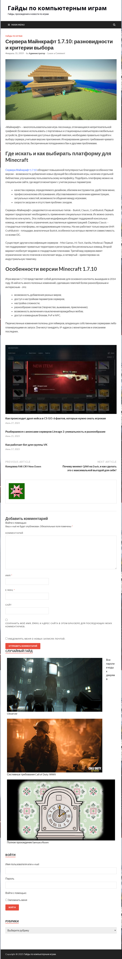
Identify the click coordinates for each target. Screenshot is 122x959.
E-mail (10, 590)
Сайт (8, 604)
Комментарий (14, 533)
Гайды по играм (13, 36)
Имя (8, 575)
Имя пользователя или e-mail (22, 864)
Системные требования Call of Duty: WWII (31, 774)
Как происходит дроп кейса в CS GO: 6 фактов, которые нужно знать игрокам (55, 418)
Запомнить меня (17, 899)
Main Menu (18, 24)
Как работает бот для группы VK (26, 444)
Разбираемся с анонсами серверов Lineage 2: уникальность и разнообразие (55, 431)
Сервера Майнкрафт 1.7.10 (21, 169)
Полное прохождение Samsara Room (28, 842)
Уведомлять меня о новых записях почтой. (36, 638)
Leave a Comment (56, 53)
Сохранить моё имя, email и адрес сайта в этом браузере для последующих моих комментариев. (58, 625)
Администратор (37, 53)
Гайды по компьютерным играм (57, 8)
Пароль (9, 878)
